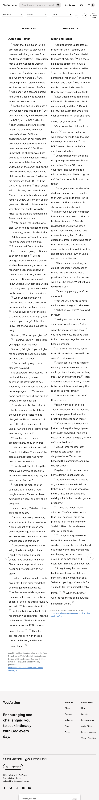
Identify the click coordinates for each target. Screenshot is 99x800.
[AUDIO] (77, 16)
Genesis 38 (12, 14)
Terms (18, 778)
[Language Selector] (81, 5)
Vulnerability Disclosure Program (16, 781)
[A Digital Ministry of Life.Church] (49, 758)
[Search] (37, 5)
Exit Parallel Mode (93, 16)
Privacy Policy (8, 778)
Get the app (70, 5)
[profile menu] (91, 5)
